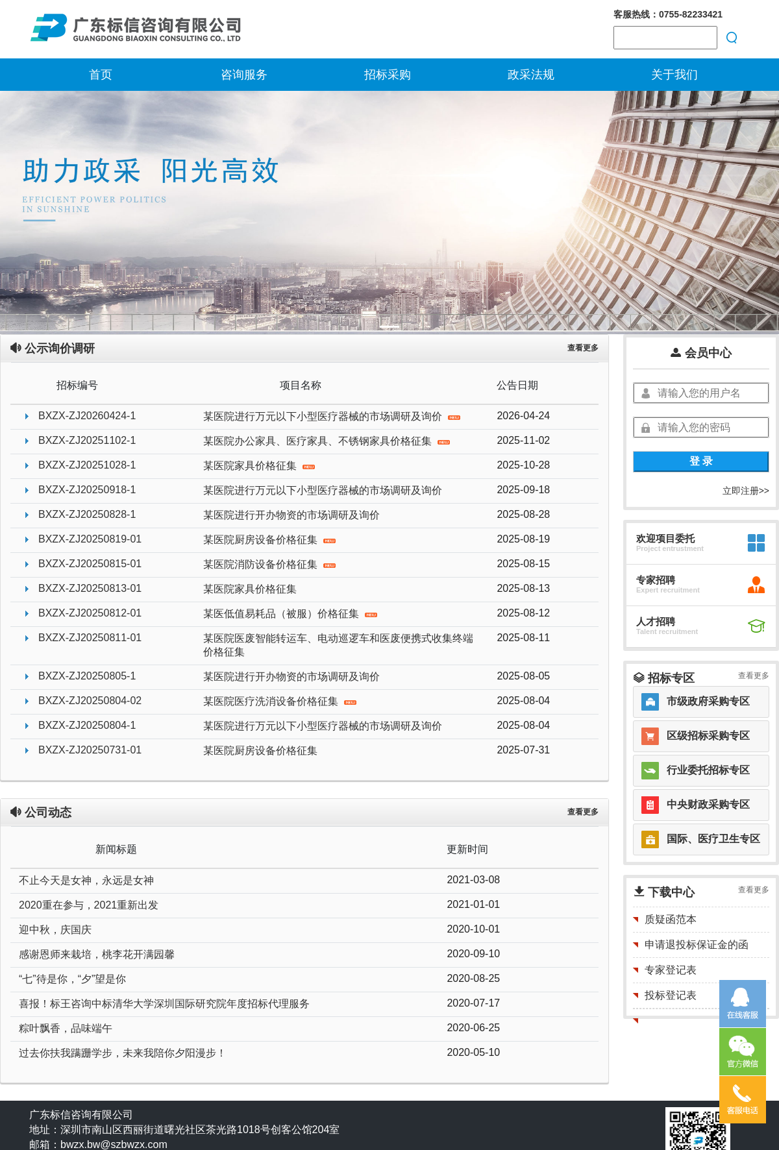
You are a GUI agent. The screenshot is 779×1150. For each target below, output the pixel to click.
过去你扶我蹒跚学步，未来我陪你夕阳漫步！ (123, 1052)
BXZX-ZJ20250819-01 (90, 538)
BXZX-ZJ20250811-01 (90, 637)
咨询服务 (244, 74)
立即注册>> (746, 490)
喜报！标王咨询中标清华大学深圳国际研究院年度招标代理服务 (164, 1003)
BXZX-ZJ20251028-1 (87, 465)
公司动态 (40, 812)
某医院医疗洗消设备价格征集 (279, 701)
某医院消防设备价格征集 (269, 564)
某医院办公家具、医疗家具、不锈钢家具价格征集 (326, 441)
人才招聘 (655, 621)
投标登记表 (671, 995)
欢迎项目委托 (665, 538)
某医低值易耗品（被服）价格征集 (290, 613)
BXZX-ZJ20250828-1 (87, 514)
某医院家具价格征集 (259, 465)
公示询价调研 (52, 348)
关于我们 (674, 74)
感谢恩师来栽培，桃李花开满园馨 (97, 954)
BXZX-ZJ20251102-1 (87, 440)
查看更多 (583, 347)
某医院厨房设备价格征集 (269, 539)
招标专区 (664, 678)
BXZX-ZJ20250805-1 (87, 675)
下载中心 (664, 892)
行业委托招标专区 (708, 770)
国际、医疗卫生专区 (713, 838)
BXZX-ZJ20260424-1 (87, 415)
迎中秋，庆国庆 (55, 929)
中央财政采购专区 (708, 804)
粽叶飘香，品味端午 (65, 1028)
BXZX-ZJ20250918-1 (87, 489)
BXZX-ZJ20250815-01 (90, 563)
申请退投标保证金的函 (696, 944)
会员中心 (701, 353)
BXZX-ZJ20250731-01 (90, 749)
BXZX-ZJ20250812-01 (90, 612)
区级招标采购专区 (708, 735)
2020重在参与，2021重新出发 (88, 905)
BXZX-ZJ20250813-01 (90, 588)
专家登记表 (671, 969)
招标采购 (387, 74)
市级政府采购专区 (708, 701)
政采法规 (531, 74)
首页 (100, 74)
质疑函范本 (671, 919)
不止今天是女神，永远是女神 (86, 880)
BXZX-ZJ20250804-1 (87, 725)
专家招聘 (655, 579)
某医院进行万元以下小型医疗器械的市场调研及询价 (331, 416)
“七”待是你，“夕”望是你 (72, 979)
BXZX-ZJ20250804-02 (90, 700)
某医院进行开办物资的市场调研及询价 (291, 514)
